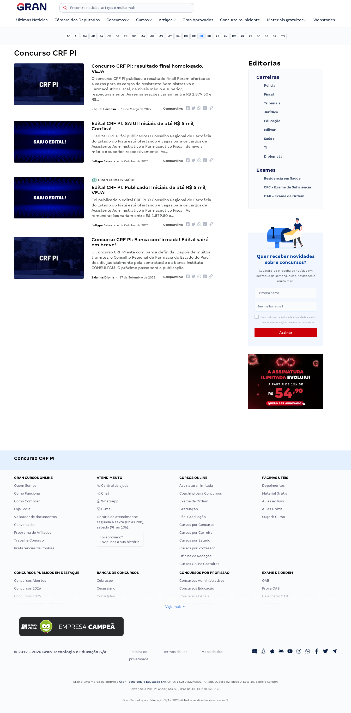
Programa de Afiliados (32, 532)
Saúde (265, 139)
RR (242, 36)
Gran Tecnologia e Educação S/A (142, 681)
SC (258, 36)
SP (274, 36)
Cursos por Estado (194, 540)
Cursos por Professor (197, 548)
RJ (217, 36)
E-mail (104, 509)
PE (194, 36)
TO (283, 36)
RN (225, 36)
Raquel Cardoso (104, 109)
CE (109, 36)
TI (261, 148)
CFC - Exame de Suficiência (283, 187)
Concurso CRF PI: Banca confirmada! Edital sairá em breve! (150, 242)
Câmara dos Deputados (77, 20)
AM (84, 36)
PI (201, 36)
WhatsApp (107, 501)
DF (117, 36)
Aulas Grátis (272, 509)
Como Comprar (27, 501)
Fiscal (265, 94)
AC (68, 36)
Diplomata (269, 156)
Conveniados (24, 525)
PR (209, 36)
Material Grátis (274, 493)
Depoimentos (273, 486)
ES (126, 36)
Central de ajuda (113, 486)
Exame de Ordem (193, 501)
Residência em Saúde (278, 178)
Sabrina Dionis (103, 277)
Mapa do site (212, 652)
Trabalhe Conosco (29, 540)
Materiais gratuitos (287, 20)
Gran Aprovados (198, 20)
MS (161, 36)
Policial (266, 85)
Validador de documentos (35, 517)
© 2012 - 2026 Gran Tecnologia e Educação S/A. (60, 652)
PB (186, 36)
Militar (266, 130)
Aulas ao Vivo (273, 501)
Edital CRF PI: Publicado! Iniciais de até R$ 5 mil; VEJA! (149, 190)
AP (93, 36)
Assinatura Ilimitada (196, 486)
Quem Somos (25, 486)
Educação (268, 121)
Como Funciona (27, 493)
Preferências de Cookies (34, 548)
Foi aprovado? (120, 539)
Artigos (167, 20)
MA (143, 36)
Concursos (117, 20)
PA (178, 36)
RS (250, 36)
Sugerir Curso (273, 517)
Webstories (324, 20)
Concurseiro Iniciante (240, 20)
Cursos (144, 20)
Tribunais (268, 103)
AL (76, 36)
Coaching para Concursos (200, 493)
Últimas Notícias (31, 20)
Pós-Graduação (192, 517)
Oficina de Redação (195, 556)
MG (151, 36)
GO (134, 36)
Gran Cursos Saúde (113, 180)
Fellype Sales (102, 161)
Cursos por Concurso (196, 525)
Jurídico (267, 112)
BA (101, 36)
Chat (103, 493)
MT (169, 36)
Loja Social (22, 509)
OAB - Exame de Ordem (280, 196)
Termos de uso (175, 652)
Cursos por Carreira (196, 532)
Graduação (188, 509)
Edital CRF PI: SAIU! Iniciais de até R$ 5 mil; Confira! (143, 126)
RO (234, 36)
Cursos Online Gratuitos (199, 564)
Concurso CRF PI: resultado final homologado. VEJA (147, 68)
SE (266, 36)
